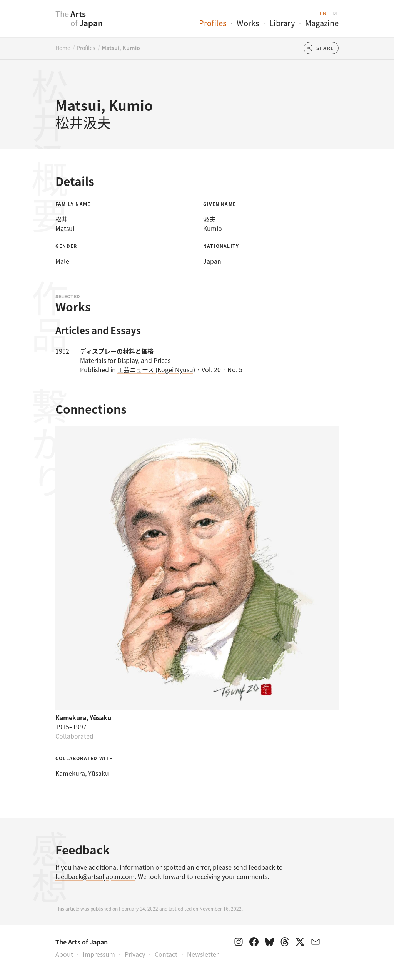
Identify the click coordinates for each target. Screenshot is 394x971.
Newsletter (203, 954)
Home (62, 48)
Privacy (135, 954)
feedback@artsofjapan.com (95, 876)
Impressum (99, 954)
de (335, 13)
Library (282, 22)
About (64, 954)
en (323, 13)
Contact (166, 954)
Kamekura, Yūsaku (82, 773)
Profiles (212, 22)
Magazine (322, 22)
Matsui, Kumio (121, 48)
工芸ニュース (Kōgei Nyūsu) (156, 369)
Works (248, 22)
